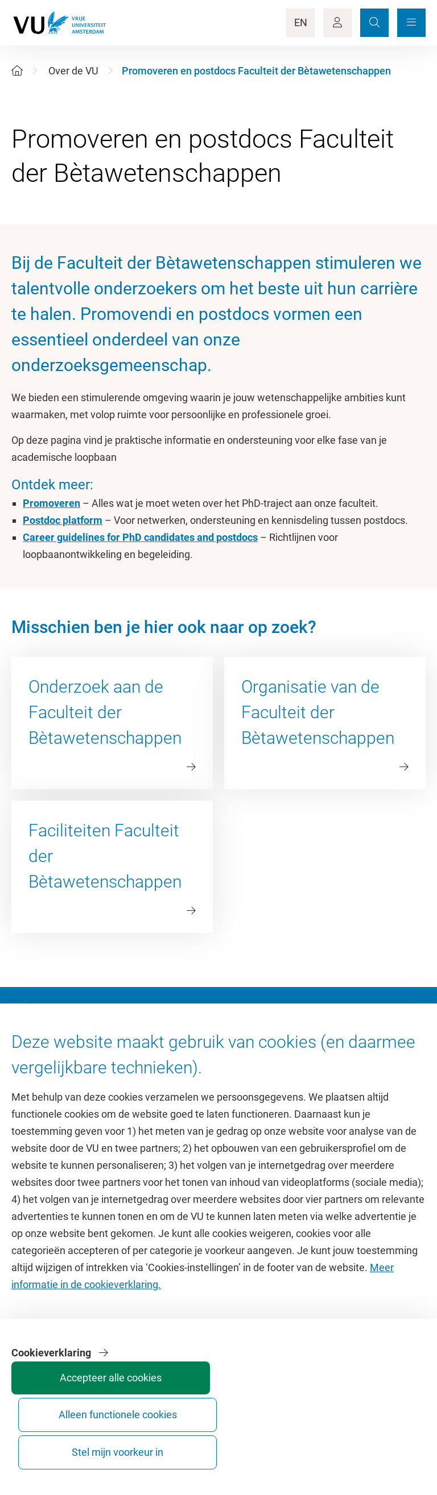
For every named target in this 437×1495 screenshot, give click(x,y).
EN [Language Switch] (300, 22)
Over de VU (73, 71)
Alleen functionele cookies (296, 1442)
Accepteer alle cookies (210, 1442)
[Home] (17, 71)
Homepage (36, 1072)
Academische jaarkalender (283, 1072)
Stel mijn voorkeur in (381, 1442)
